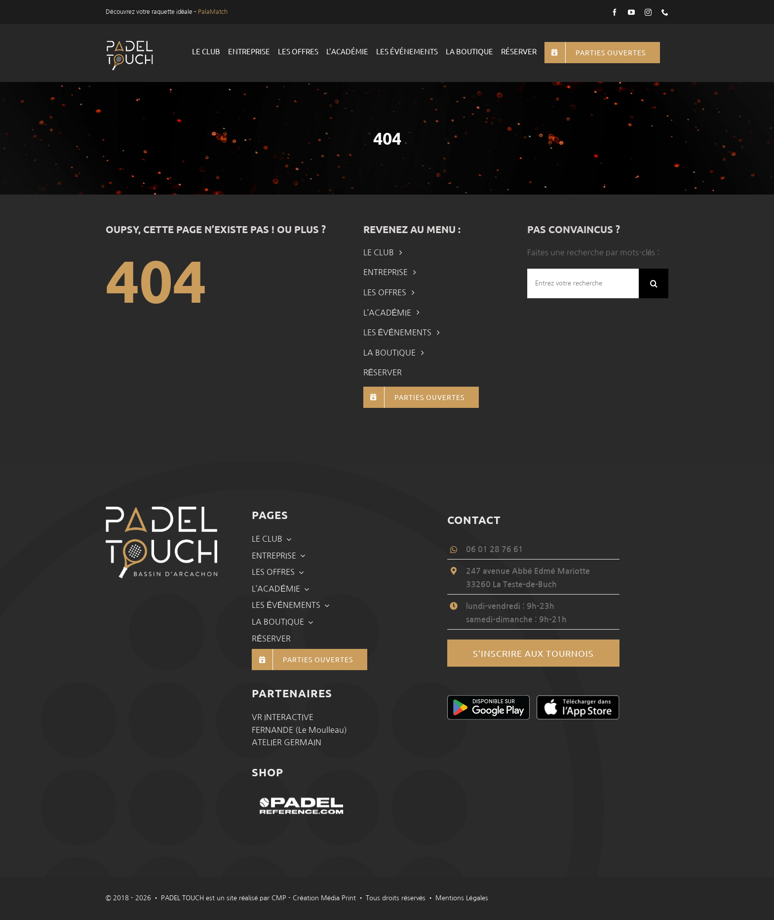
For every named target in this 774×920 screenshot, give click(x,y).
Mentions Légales (461, 898)
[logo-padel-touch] (130, 44)
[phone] (664, 12)
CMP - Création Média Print (313, 898)
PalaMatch (213, 12)
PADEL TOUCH (182, 898)
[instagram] (648, 12)
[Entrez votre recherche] (583, 283)
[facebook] (614, 12)
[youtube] (631, 12)
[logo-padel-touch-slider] (161, 511)
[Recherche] (653, 283)
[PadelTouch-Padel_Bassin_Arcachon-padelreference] (303, 794)
